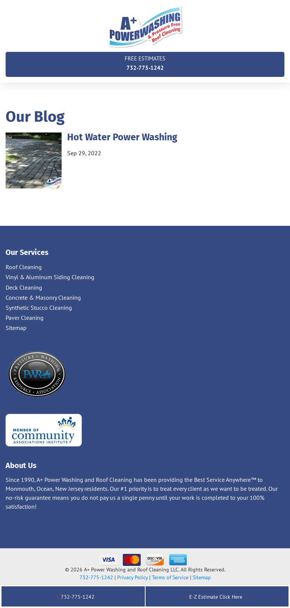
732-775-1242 (145, 62)
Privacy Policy (132, 577)
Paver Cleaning (25, 317)
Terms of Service (170, 577)
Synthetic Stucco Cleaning (39, 307)
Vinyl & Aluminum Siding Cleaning (50, 277)
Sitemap (16, 327)
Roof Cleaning (24, 267)
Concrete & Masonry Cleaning (43, 297)
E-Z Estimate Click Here (214, 596)
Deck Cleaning (24, 287)
